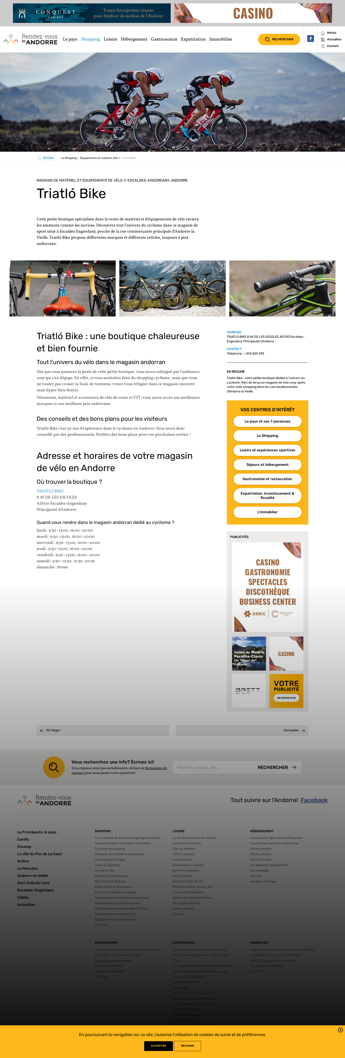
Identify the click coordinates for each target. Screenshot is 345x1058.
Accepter (158, 1045)
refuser (187, 1045)
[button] (340, 1030)
